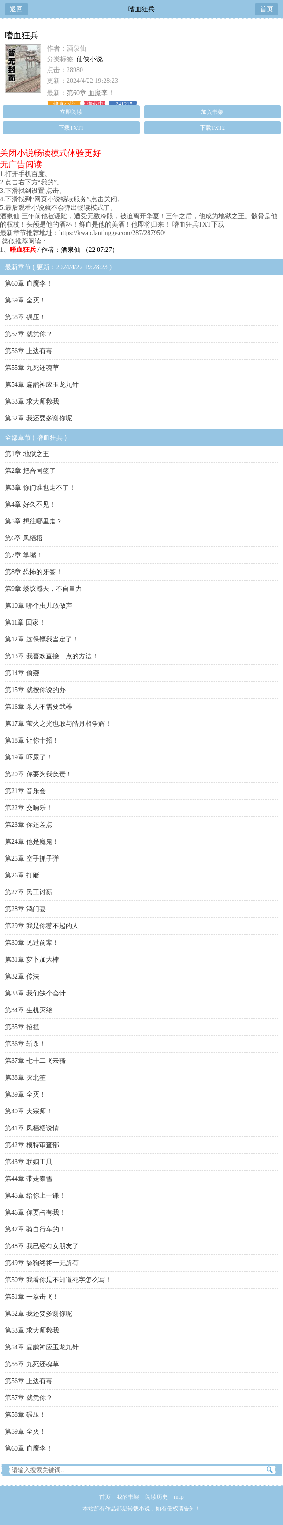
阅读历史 (156, 1497)
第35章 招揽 (22, 1027)
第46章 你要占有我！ (35, 1212)
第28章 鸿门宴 (25, 909)
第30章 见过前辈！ (32, 942)
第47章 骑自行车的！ (35, 1229)
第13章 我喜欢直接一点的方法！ (51, 656)
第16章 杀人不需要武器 (38, 706)
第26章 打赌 (22, 875)
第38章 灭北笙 (25, 1077)
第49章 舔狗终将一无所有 (42, 1263)
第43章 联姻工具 (28, 1161)
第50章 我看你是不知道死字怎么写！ (58, 1279)
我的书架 (128, 1497)
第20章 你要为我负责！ (38, 774)
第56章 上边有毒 (28, 350)
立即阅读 (71, 112)
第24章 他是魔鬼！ (32, 841)
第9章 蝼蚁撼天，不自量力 (43, 588)
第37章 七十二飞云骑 (35, 1060)
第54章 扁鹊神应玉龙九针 (42, 384)
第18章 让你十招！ (32, 740)
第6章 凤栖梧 (24, 538)
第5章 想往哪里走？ (33, 521)
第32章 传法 (22, 976)
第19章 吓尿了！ (28, 757)
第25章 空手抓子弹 (32, 858)
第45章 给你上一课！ (35, 1195)
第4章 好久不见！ (30, 504)
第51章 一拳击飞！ (32, 1296)
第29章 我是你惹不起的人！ (45, 925)
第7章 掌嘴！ (24, 555)
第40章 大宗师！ (28, 1111)
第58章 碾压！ (25, 317)
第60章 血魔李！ (90, 92)
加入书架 (212, 112)
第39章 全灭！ (25, 1094)
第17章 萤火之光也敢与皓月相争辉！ (58, 723)
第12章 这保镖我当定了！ (42, 639)
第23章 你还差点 (28, 824)
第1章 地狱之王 (27, 453)
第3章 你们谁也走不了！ (40, 487)
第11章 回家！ (25, 622)
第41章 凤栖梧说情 (32, 1128)
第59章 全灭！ (25, 300)
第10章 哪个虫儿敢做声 (38, 605)
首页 (266, 9)
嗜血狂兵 (141, 9)
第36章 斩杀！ (25, 1043)
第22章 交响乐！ (28, 807)
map (179, 1497)
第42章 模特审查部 (32, 1145)
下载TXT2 (212, 128)
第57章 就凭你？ (28, 334)
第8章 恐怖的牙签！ (33, 571)
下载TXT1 (71, 128)
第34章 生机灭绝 (28, 1010)
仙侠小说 (89, 59)
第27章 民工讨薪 (28, 892)
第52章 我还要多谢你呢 (38, 418)
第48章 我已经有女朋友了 (42, 1246)
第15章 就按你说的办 (35, 689)
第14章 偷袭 (22, 673)
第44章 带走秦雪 (28, 1178)
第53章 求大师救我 (32, 401)
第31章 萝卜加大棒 (32, 959)
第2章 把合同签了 (30, 470)
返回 (16, 9)
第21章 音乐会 (25, 791)
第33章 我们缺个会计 (35, 993)
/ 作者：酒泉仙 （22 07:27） (64, 249)
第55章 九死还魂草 (32, 367)
